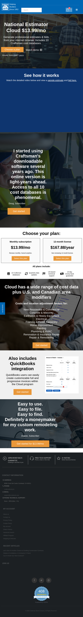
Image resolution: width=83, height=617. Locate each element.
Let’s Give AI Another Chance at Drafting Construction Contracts (23, 550)
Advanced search (8, 532)
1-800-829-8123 (9, 489)
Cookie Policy (7, 523)
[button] (2, 308)
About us (6, 514)
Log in (21, 55)
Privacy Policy (7, 520)
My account (6, 526)
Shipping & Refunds (9, 538)
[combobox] (31, 10)
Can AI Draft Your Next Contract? (13, 556)
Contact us (6, 517)
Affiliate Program (8, 535)
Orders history (7, 529)
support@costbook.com (11, 495)
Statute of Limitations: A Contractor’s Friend (17, 553)
